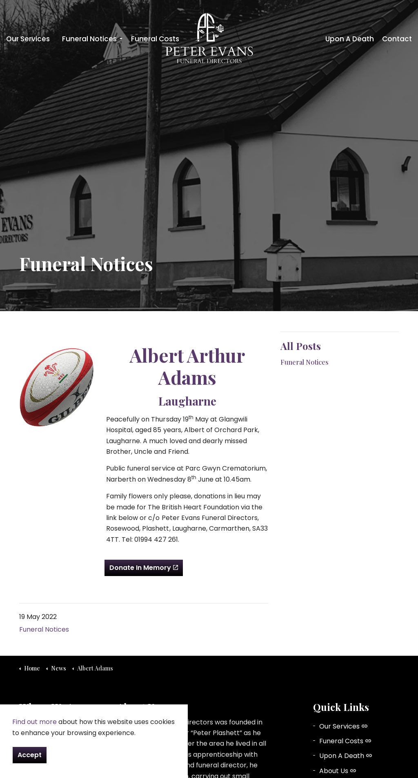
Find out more (34, 721)
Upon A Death (349, 39)
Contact (397, 39)
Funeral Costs (155, 39)
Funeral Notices (89, 39)
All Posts (300, 345)
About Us (337, 771)
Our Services (28, 39)
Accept (30, 755)
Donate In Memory (143, 568)
